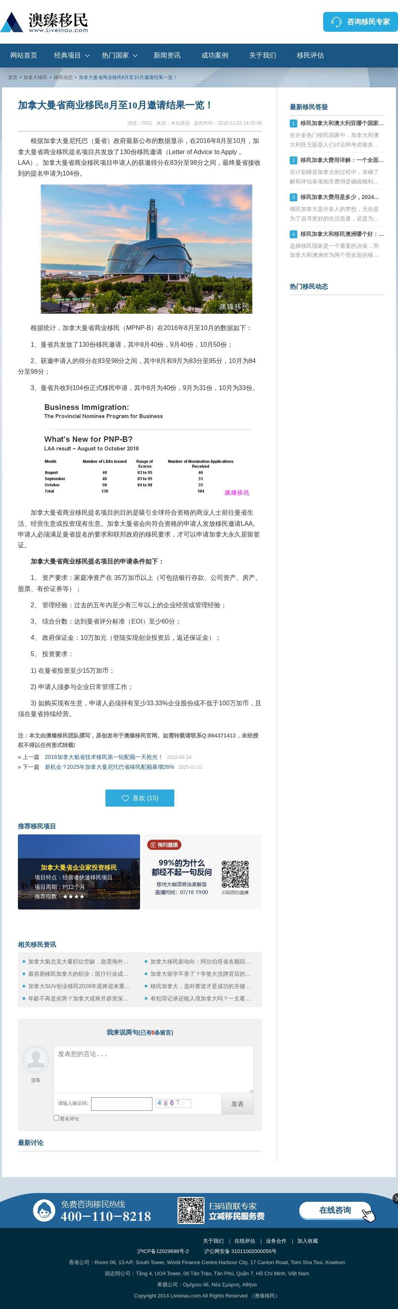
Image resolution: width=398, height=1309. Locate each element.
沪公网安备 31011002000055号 (240, 1251)
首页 (13, 77)
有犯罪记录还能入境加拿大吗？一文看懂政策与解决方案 (202, 998)
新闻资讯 (167, 55)
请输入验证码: (73, 1103)
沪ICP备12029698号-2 (163, 1251)
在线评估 (244, 1241)
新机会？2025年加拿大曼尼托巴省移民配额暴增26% (109, 767)
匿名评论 (69, 1119)
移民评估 (310, 55)
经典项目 (67, 55)
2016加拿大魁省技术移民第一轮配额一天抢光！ (104, 757)
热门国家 (115, 55)
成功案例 (214, 55)
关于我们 (262, 55)
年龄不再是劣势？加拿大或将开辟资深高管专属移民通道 (80, 998)
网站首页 (23, 55)
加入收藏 (307, 1241)
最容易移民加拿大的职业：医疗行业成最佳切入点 (80, 974)
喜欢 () (139, 798)
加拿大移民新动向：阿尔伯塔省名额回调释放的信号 (202, 961)
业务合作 (276, 1241)
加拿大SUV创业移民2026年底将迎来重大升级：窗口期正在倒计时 (80, 986)
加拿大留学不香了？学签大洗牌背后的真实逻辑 (202, 974)
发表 (237, 1103)
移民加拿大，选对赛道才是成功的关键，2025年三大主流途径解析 (202, 986)
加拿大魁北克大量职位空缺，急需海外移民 (80, 961)
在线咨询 (335, 1210)
